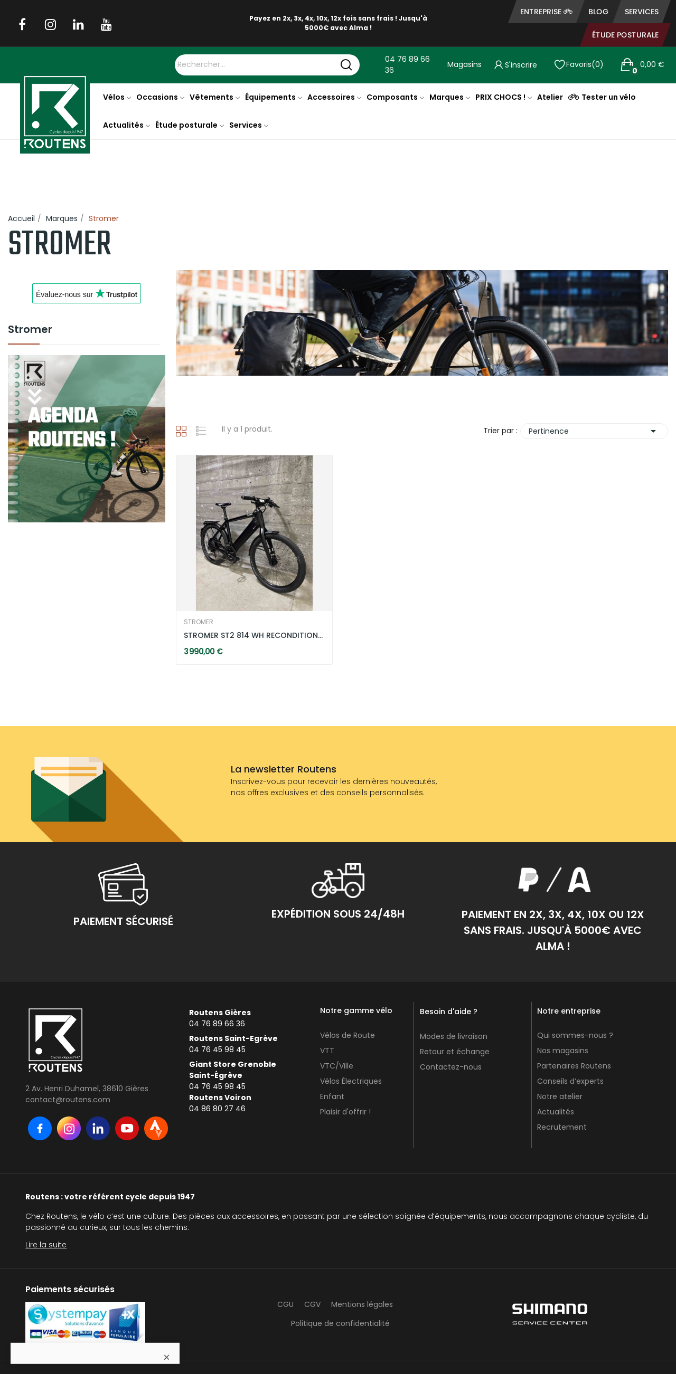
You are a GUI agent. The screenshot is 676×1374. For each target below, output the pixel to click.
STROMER (198, 622)
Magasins (464, 64)
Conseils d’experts (570, 1081)
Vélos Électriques (351, 1081)
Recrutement (562, 1127)
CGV (312, 1304)
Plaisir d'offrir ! (345, 1112)
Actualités (555, 1112)
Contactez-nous (451, 1067)
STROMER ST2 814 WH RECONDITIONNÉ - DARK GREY (254, 636)
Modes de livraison (453, 1036)
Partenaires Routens (574, 1066)
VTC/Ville (336, 1066)
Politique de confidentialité (340, 1323)
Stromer (30, 330)
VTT (327, 1050)
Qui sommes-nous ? (575, 1035)
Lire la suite (46, 1244)
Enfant (332, 1096)
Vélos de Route (347, 1035)
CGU (285, 1304)
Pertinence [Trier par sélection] (594, 431)
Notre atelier (560, 1096)
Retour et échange (455, 1051)
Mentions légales (362, 1304)
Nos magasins (562, 1050)
